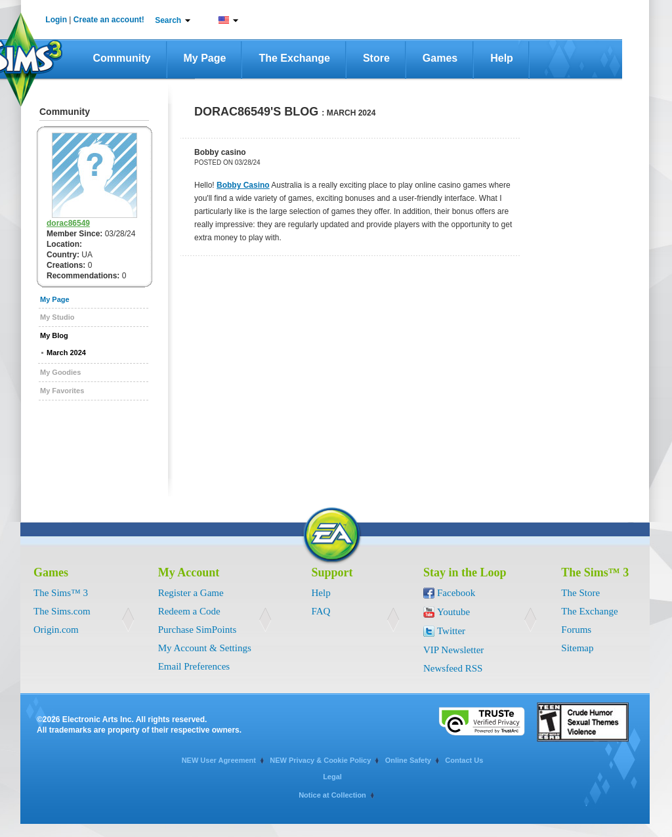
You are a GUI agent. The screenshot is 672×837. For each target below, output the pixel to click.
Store (376, 58)
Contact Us (464, 760)
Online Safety (408, 760)
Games (440, 58)
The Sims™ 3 (60, 593)
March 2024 (66, 352)
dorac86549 (68, 223)
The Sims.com (62, 611)
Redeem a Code (189, 611)
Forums (576, 629)
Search (168, 20)
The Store (580, 593)
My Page (205, 58)
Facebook (456, 593)
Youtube (453, 612)
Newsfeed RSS (452, 668)
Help (501, 58)
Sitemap (577, 648)
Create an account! (109, 19)
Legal (332, 777)
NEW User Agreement (219, 760)
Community (122, 58)
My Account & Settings (204, 648)
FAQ (321, 611)
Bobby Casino (243, 185)
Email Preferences (194, 666)
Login (56, 19)
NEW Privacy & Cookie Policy (320, 760)
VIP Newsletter (453, 650)
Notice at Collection (332, 795)
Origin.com (56, 629)
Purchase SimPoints (197, 629)
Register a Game (191, 593)
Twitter (451, 631)
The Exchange (294, 58)
